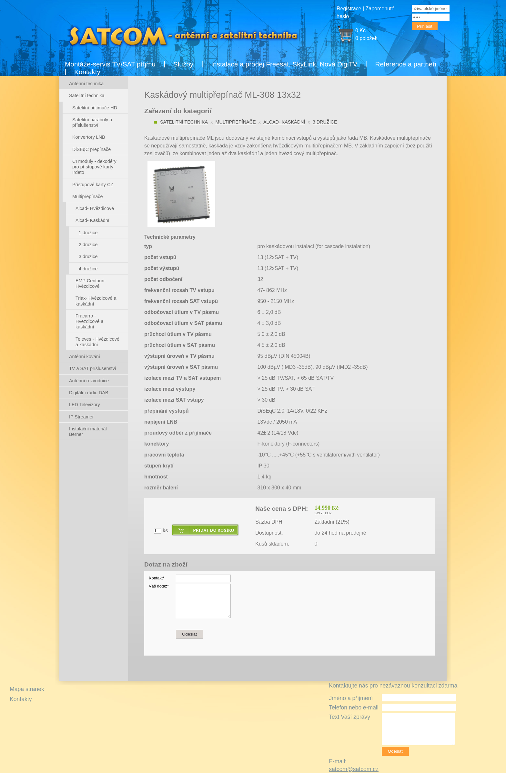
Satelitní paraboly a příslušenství (92, 122)
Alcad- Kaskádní (284, 122)
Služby (183, 64)
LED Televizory (84, 404)
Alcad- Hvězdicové (95, 208)
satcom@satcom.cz (354, 769)
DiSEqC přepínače (91, 149)
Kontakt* (156, 578)
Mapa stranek (27, 689)
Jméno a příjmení (351, 698)
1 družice (88, 232)
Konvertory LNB (88, 137)
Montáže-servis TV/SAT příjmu (110, 64)
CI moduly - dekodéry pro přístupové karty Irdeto (94, 167)
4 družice (88, 268)
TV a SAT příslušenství (92, 368)
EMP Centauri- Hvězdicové (91, 283)
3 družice (325, 122)
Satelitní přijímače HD (94, 107)
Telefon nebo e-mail (354, 707)
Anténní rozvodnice (89, 380)
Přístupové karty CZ (92, 184)
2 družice (88, 244)
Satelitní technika (184, 122)
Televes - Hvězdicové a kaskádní (97, 341)
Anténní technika (86, 83)
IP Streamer (81, 416)
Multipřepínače (235, 122)
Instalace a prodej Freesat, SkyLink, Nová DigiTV (284, 64)
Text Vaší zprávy (349, 717)
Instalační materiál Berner (88, 431)
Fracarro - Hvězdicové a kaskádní (89, 321)
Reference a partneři (405, 64)
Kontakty (87, 71)
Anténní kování (84, 356)
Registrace (349, 8)
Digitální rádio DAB (88, 392)
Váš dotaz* (159, 586)
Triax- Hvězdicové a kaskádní (96, 301)
